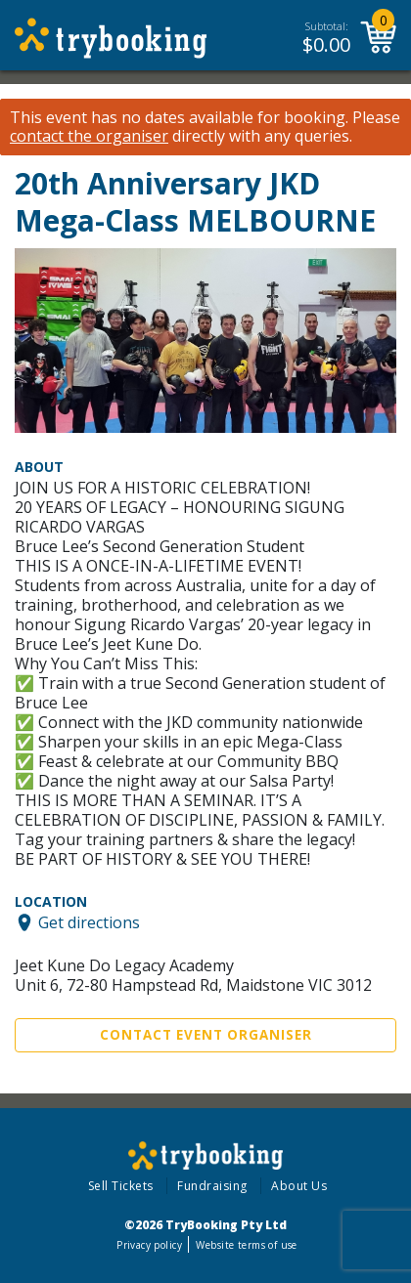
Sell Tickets (121, 1185)
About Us (299, 1185)
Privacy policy (149, 1245)
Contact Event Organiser (206, 1035)
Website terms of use (246, 1245)
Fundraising (212, 1185)
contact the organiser (89, 136)
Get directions (89, 922)
